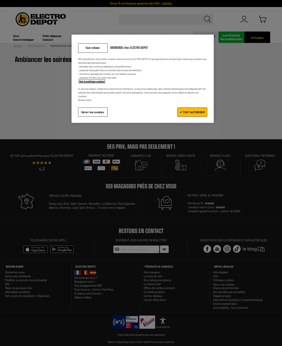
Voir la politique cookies (92, 81)
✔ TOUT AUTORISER (192, 112)
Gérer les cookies (92, 112)
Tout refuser (93, 47)
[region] (143, 79)
